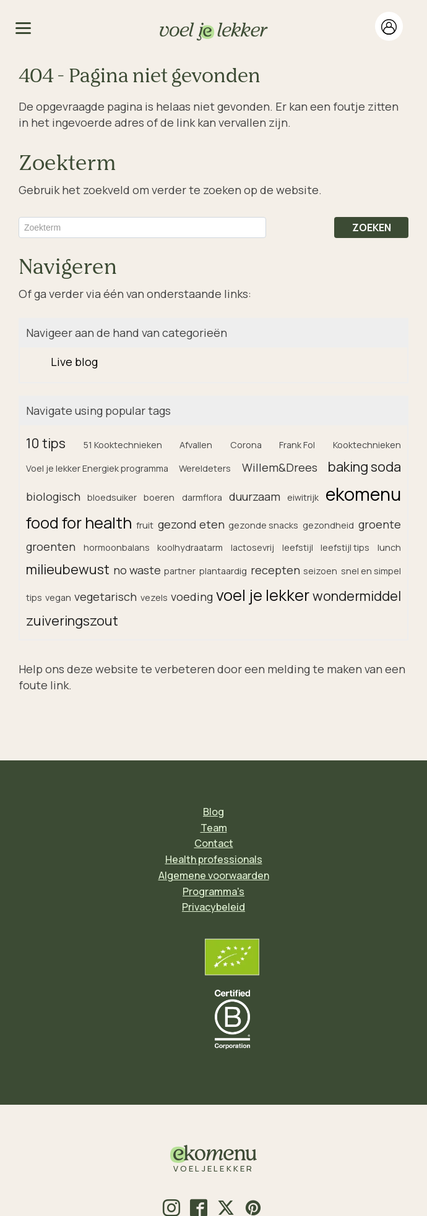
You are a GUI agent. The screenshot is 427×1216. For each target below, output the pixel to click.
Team (214, 828)
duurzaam (254, 496)
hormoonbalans (117, 547)
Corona (246, 445)
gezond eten (191, 524)
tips (34, 597)
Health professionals (213, 859)
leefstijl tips (345, 547)
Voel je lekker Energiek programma (97, 468)
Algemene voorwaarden (213, 875)
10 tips (46, 443)
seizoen (320, 571)
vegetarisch (105, 596)
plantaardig (223, 571)
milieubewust (68, 569)
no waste (137, 570)
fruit (144, 525)
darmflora (202, 497)
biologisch (53, 496)
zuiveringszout (72, 620)
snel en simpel (371, 571)
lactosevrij (252, 547)
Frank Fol (297, 445)
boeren (159, 497)
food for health (79, 523)
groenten (50, 546)
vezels (154, 597)
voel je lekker (262, 595)
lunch (389, 547)
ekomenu (363, 494)
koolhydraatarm (190, 547)
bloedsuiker (112, 497)
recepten (275, 570)
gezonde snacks (263, 525)
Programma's (213, 891)
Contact (213, 843)
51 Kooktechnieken (123, 445)
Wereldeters (205, 468)
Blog (213, 811)
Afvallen (195, 445)
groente (379, 524)
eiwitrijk (303, 497)
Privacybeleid (213, 907)
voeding (192, 596)
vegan (58, 597)
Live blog (74, 361)
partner (180, 571)
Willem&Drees (279, 467)
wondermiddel (357, 596)
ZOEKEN (371, 227)
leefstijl (297, 547)
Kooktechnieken (367, 445)
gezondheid (328, 525)
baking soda (364, 466)
